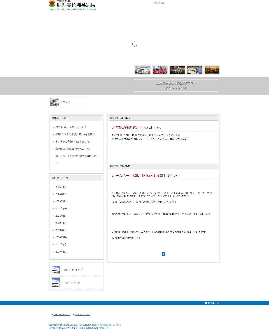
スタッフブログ (71, 282)
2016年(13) (61, 251)
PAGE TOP (212, 303)
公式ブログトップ (73, 269)
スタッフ (65, 102)
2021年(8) (60, 215)
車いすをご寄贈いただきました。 (73, 141)
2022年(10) (61, 208)
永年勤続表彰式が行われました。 (73, 148)
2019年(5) (60, 230)
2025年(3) (60, 187)
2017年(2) (60, 244)
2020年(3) (60, 223)
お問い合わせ (159, 3)
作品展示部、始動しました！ (71, 127)
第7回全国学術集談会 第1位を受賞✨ (75, 134)
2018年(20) (61, 237)
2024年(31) (61, 194)
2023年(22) (61, 201)
